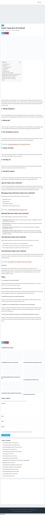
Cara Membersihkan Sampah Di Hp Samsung (11, 393)
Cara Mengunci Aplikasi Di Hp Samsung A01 (11, 467)
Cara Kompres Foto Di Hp (29, 394)
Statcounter (2, 514)
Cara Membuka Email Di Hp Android (10, 458)
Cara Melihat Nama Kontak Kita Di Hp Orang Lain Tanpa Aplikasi (16, 460)
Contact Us (21, 511)
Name (2, 416)
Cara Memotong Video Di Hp (8, 475)
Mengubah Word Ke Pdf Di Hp (8, 462)
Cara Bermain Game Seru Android (9, 78)
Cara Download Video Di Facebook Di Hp (32, 362)
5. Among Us (4, 69)
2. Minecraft (4, 65)
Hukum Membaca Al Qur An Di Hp (9, 455)
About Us (16, 511)
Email (2, 421)
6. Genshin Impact (5, 71)
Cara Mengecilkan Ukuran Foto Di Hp (10, 469)
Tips (3, 25)
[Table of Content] (20, 62)
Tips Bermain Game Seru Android (8, 77)
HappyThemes (33, 509)
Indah (2, 30)
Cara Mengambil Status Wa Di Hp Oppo (10, 471)
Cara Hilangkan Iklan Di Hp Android (9, 473)
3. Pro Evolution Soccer (6, 66)
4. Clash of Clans (5, 68)
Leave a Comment (15, 30)
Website (2, 426)
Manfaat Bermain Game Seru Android (9, 75)
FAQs (3, 79)
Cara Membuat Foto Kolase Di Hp (30, 379)
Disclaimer (25, 511)
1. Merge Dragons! (5, 64)
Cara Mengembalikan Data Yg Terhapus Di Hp (12, 447)
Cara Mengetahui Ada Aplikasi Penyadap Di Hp (12, 464)
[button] (40, 2)
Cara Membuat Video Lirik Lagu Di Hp (9, 362)
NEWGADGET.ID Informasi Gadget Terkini (19, 509)
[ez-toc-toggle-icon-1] (19, 62)
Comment (3, 403)
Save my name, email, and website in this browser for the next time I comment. (17, 431)
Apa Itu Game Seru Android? (7, 72)
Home (14, 511)
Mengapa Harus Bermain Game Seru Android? (11, 74)
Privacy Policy (30, 511)
